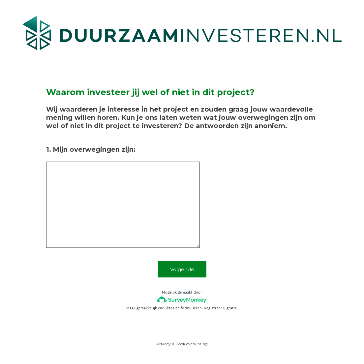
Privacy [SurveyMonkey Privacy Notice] (163, 343)
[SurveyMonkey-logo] (182, 299)
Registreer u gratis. (221, 308)
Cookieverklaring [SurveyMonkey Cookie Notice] (191, 343)
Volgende (182, 269)
